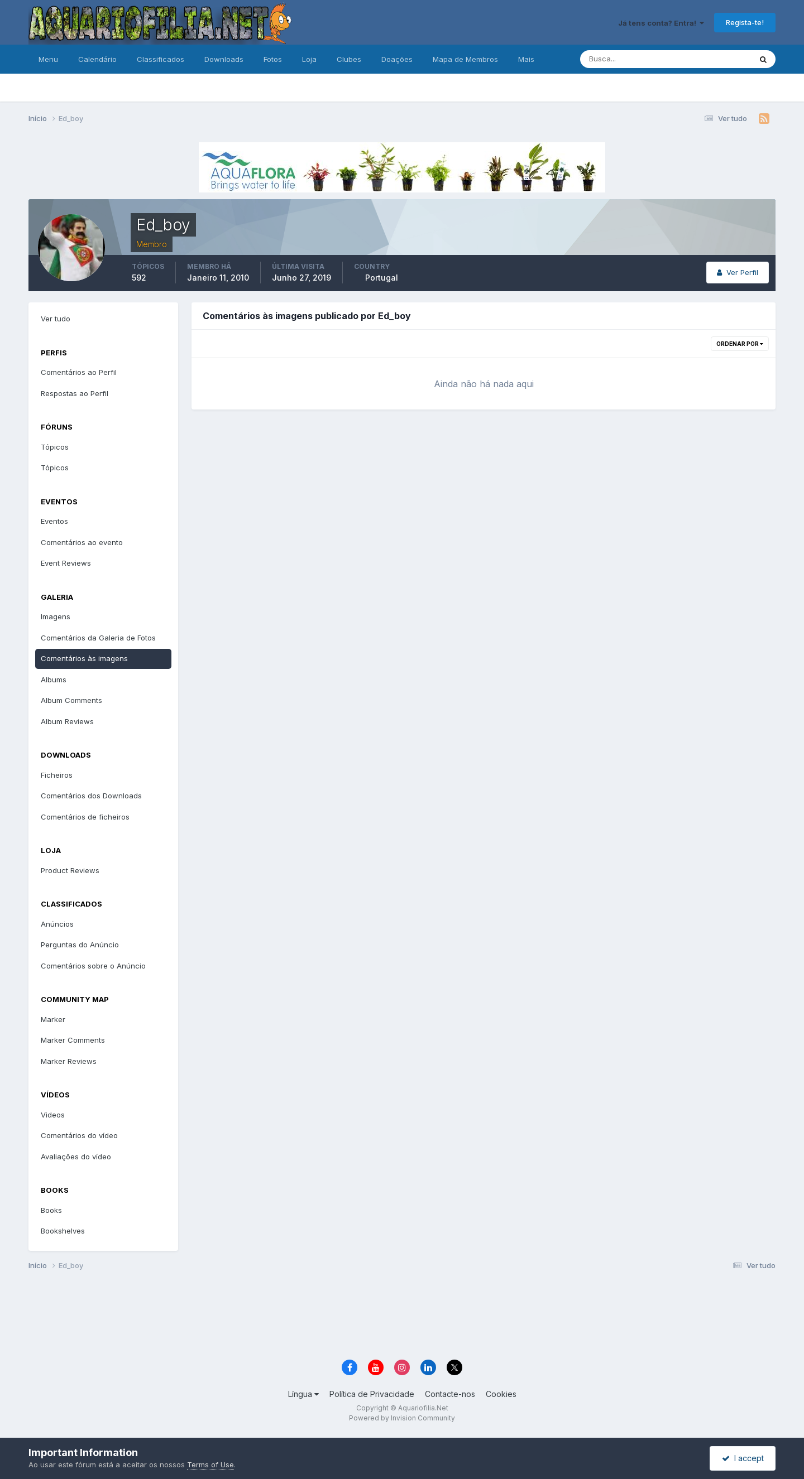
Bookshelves (63, 1230)
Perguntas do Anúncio (80, 944)
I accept (743, 1458)
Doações (397, 59)
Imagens (55, 616)
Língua (303, 1394)
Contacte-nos (450, 1394)
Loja (309, 59)
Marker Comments (73, 1039)
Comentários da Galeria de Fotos (98, 637)
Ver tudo (55, 318)
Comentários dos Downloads (91, 795)
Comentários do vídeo (79, 1135)
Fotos (273, 59)
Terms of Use (210, 1464)
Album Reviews (67, 721)
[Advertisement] (402, 1317)
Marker (53, 1019)
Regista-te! (745, 22)
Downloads (223, 59)
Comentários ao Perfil (79, 372)
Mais (526, 59)
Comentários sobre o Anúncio (93, 965)
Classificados (160, 59)
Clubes (349, 59)
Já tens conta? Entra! (661, 22)
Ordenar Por (739, 343)
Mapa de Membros (465, 59)
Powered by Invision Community (402, 1418)
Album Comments (71, 700)
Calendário (97, 59)
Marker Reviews (69, 1061)
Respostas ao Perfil (74, 393)
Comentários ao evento (82, 542)
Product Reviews (70, 870)
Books (51, 1210)
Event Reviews (66, 562)
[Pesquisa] (629, 59)
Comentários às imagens (84, 658)
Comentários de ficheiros (85, 816)
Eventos (54, 521)
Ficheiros (57, 774)
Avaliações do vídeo (76, 1156)
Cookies (501, 1394)
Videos (53, 1114)
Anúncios (57, 923)
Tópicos (55, 446)
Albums (53, 679)
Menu (48, 59)
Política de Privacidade (371, 1394)
